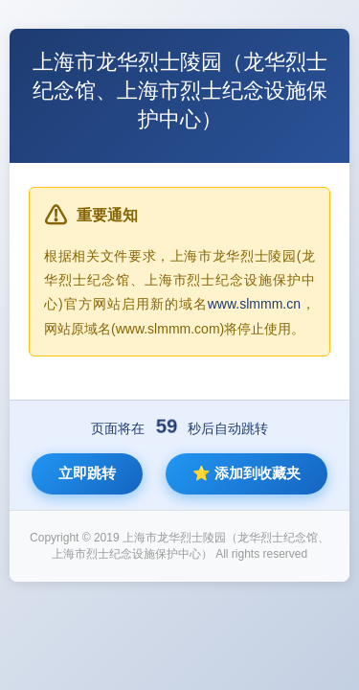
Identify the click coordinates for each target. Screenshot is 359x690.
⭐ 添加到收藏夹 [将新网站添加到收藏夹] (246, 473)
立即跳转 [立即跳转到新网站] (87, 473)
